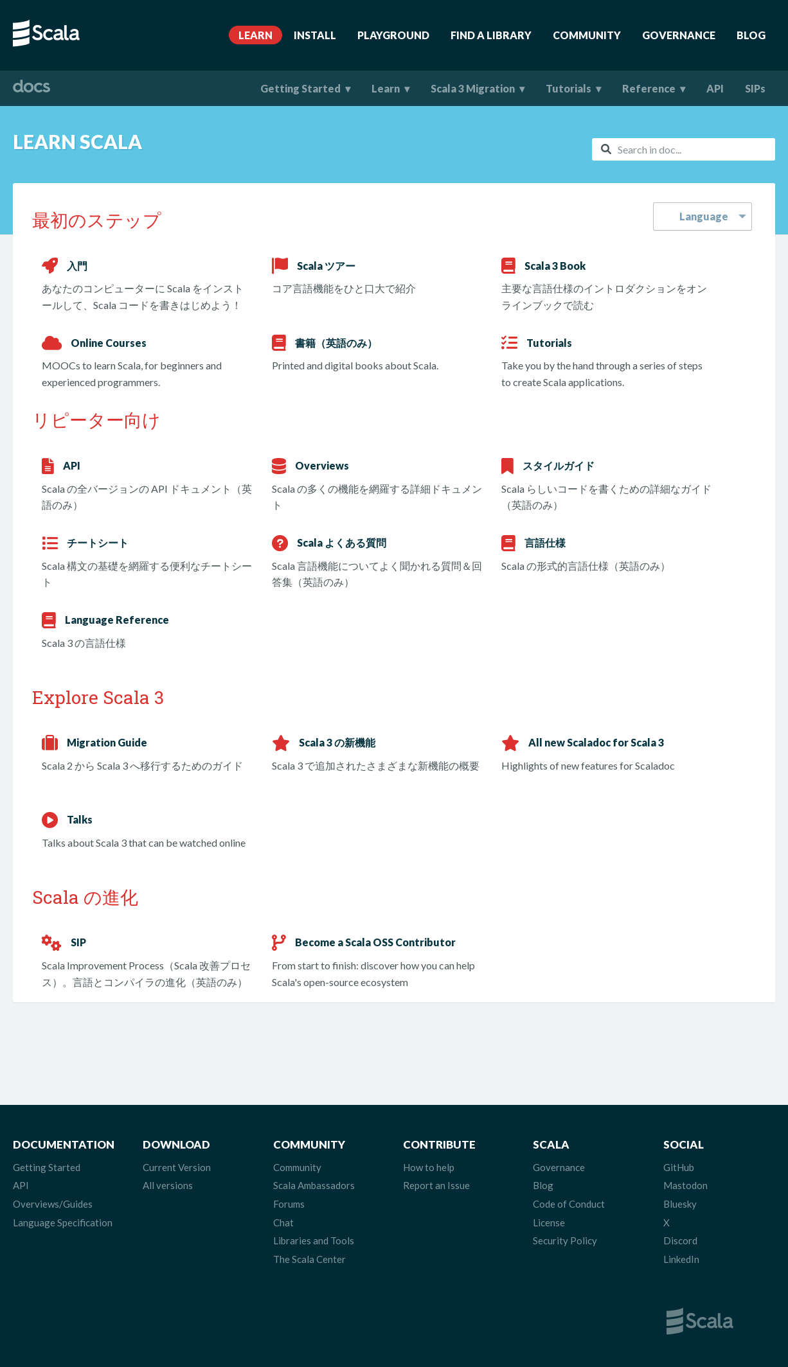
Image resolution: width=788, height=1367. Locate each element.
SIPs (755, 88)
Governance (678, 35)
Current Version (177, 1167)
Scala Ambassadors (314, 1185)
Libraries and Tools (313, 1240)
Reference (649, 88)
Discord (680, 1240)
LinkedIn (681, 1259)
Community (587, 35)
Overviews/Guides (53, 1204)
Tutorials (568, 88)
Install (315, 35)
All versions (168, 1185)
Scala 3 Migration (473, 88)
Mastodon (685, 1185)
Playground (393, 35)
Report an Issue (436, 1185)
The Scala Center (309, 1259)
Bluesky (680, 1204)
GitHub (678, 1167)
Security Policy (565, 1240)
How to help (428, 1167)
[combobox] (683, 149)
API (715, 88)
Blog (751, 35)
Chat (283, 1222)
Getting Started (300, 88)
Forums (289, 1204)
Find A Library (491, 35)
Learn (255, 35)
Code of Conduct (569, 1204)
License (549, 1222)
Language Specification (62, 1222)
